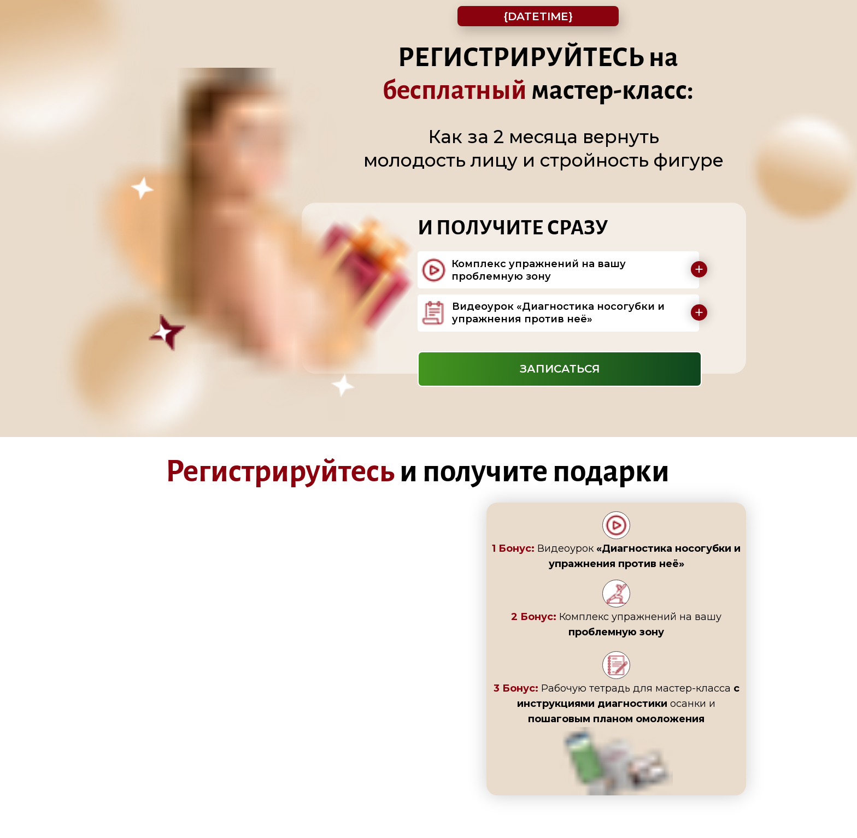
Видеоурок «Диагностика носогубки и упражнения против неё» (558, 312)
